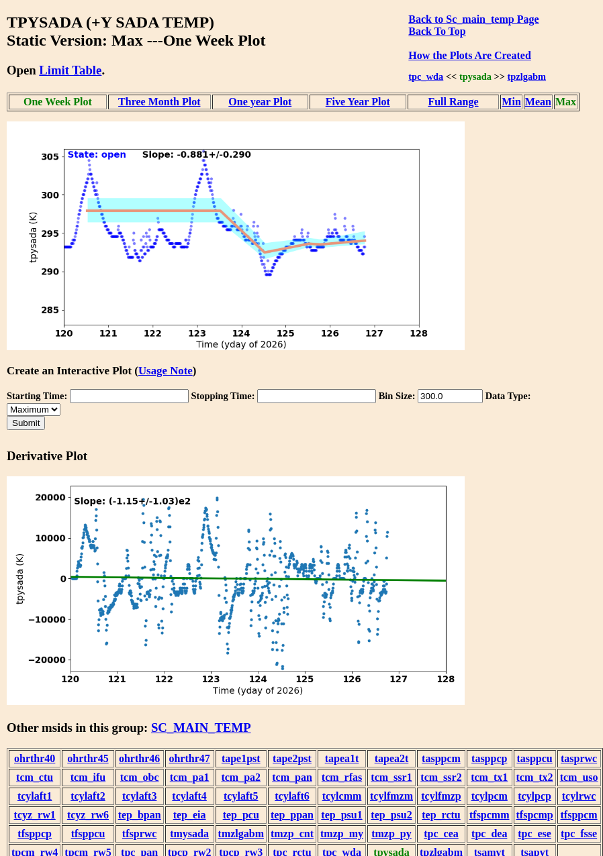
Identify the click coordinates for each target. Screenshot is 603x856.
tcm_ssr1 (391, 777)
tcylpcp (534, 796)
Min (511, 101)
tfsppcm (579, 814)
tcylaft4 (189, 796)
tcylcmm (342, 796)
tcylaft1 (34, 796)
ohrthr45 (87, 758)
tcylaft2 (88, 796)
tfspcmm (489, 814)
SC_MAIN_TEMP (201, 727)
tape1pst (241, 758)
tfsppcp (34, 833)
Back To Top (436, 31)
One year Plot (259, 101)
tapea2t (392, 758)
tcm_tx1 (489, 777)
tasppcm (441, 758)
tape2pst (292, 758)
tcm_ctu (34, 777)
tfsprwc (139, 833)
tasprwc (579, 758)
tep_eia (189, 814)
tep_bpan (139, 814)
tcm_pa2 (241, 777)
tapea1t (342, 758)
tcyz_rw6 (88, 814)
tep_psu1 (341, 814)
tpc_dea (489, 833)
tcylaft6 (292, 796)
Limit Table (70, 70)
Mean (538, 101)
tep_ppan (292, 814)
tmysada (189, 833)
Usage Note (165, 370)
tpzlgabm (527, 76)
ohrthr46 (139, 758)
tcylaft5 (241, 796)
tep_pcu (241, 814)
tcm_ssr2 (440, 777)
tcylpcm (489, 796)
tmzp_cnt (292, 833)
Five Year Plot (358, 101)
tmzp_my (341, 833)
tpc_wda (425, 76)
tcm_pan (292, 777)
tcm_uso (579, 777)
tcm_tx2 (534, 777)
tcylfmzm (391, 796)
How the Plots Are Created (469, 55)
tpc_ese (534, 833)
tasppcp (489, 758)
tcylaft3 (139, 796)
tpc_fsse (579, 833)
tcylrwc (579, 796)
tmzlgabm (241, 833)
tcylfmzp (441, 796)
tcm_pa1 (190, 777)
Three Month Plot (159, 101)
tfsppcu (88, 833)
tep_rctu (441, 814)
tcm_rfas (342, 777)
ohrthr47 (189, 758)
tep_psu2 (391, 814)
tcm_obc (139, 777)
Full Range (453, 101)
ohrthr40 (34, 758)
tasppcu (534, 758)
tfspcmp (534, 814)
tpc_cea (441, 833)
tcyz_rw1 (35, 814)
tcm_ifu (88, 777)
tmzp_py (391, 833)
